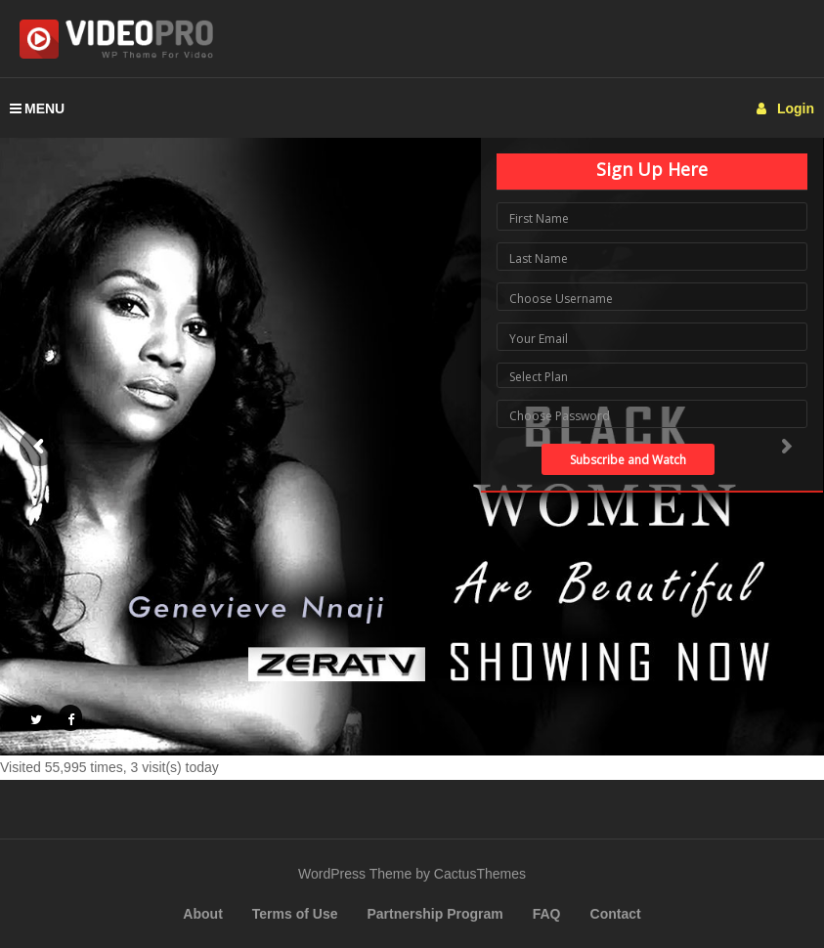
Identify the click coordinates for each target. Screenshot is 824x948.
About (202, 914)
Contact (615, 914)
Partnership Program (434, 914)
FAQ (547, 914)
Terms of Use (295, 914)
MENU (37, 108)
